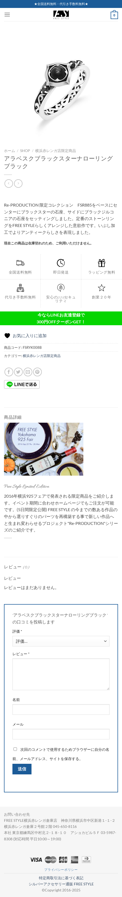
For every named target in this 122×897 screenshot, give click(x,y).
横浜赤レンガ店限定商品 (55, 151)
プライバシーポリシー (61, 870)
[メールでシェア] (28, 372)
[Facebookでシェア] (8, 372)
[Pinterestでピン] (37, 372)
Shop (25, 151)
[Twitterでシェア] (18, 372)
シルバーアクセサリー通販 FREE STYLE (61, 884)
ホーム (9, 151)
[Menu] (7, 14)
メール (18, 724)
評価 (17, 631)
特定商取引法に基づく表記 (61, 878)
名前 (16, 699)
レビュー (21, 653)
